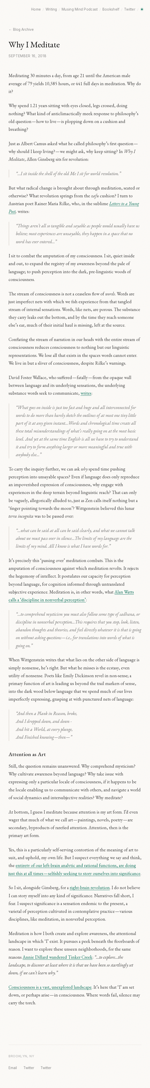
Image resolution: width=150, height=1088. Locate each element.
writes (86, 393)
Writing (51, 9)
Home (36, 9)
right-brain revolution (90, 887)
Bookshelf (110, 9)
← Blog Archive (21, 29)
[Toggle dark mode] (142, 9)
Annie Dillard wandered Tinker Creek (57, 957)
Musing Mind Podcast (80, 9)
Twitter (129, 9)
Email (13, 1068)
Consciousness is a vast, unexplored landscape (50, 987)
